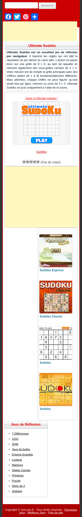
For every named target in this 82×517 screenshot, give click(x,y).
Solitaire (17, 491)
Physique (18, 475)
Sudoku (41, 152)
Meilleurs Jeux (37, 512)
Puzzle (16, 480)
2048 (15, 444)
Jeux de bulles (21, 449)
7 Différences (20, 433)
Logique (17, 459)
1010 (15, 438)
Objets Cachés (21, 470)
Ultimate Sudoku (42, 46)
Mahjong (17, 465)
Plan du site (55, 512)
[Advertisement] (41, 196)
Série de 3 (18, 486)
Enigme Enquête (22, 454)
